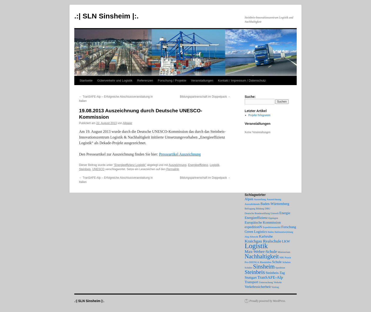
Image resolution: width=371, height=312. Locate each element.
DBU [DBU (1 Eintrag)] (267, 208)
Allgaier (127, 123)
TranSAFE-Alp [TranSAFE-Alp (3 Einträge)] (270, 277)
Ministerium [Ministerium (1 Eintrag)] (284, 252)
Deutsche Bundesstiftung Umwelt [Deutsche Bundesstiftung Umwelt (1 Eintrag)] (262, 213)
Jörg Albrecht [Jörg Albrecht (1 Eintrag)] (251, 236)
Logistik (214, 165)
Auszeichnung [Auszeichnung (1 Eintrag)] (274, 199)
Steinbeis (85, 169)
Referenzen (145, 80)
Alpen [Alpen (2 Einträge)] (249, 199)
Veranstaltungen (202, 80)
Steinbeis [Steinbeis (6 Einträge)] (255, 272)
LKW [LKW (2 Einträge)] (286, 241)
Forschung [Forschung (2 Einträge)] (288, 227)
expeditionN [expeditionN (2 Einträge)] (253, 227)
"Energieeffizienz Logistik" (130, 165)
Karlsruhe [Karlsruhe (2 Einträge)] (266, 236)
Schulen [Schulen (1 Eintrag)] (286, 262)
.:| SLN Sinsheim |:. (106, 16)
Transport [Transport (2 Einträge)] (251, 282)
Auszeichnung (177, 165)
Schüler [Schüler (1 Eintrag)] (248, 267)
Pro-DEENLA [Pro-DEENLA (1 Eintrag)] (252, 262)
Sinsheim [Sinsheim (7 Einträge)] (264, 266)
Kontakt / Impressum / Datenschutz (242, 80)
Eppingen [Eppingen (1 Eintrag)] (273, 218)
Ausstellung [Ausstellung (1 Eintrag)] (260, 199)
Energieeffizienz (198, 165)
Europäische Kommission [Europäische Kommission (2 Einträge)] (263, 222)
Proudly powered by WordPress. (267, 301)
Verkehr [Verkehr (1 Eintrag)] (278, 282)
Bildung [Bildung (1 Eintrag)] (260, 208)
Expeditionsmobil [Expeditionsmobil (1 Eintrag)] (272, 227)
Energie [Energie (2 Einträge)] (284, 213)
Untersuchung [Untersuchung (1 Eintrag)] (266, 282)
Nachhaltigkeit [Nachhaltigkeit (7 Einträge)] (262, 256)
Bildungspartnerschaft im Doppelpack (205, 96)
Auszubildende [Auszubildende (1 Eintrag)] (252, 204)
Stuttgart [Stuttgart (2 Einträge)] (251, 277)
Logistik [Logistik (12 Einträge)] (256, 246)
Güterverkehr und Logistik (114, 80)
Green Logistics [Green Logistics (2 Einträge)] (256, 232)
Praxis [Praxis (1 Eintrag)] (288, 257)
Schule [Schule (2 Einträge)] (277, 262)
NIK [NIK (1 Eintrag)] (281, 257)
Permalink (172, 169)
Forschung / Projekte (172, 80)
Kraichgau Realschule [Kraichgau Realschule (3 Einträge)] (263, 241)
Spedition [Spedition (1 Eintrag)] (280, 267)
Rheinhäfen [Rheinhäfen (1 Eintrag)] (265, 262)
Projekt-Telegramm (259, 115)
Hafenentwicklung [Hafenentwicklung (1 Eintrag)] (283, 232)
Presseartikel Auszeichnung (180, 154)
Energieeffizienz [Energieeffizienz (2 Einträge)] (256, 218)
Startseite (86, 80)
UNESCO (98, 169)
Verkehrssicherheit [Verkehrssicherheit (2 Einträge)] (258, 287)
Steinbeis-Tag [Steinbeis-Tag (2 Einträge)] (275, 273)
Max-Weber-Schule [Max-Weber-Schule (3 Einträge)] (261, 251)
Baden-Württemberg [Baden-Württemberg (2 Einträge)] (275, 204)
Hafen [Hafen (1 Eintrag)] (271, 232)
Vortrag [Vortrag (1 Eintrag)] (275, 287)
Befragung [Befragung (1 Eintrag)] (250, 208)
